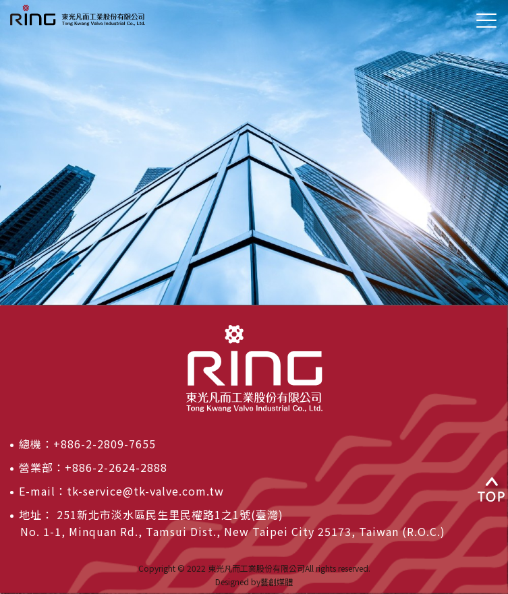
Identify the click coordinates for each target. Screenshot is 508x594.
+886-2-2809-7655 (104, 444)
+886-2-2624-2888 (116, 467)
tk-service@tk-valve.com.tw (145, 491)
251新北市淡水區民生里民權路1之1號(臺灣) (168, 514)
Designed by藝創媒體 (254, 581)
